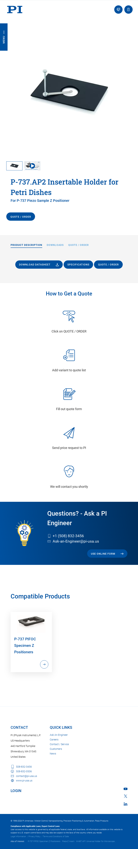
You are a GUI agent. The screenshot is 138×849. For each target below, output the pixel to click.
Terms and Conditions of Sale (56, 836)
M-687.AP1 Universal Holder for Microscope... (96, 841)
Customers (56, 748)
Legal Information (18, 836)
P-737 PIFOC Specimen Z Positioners (44, 841)
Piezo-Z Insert (68, 841)
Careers (54, 739)
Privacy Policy (34, 836)
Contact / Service (59, 744)
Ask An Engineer (59, 734)
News (53, 753)
